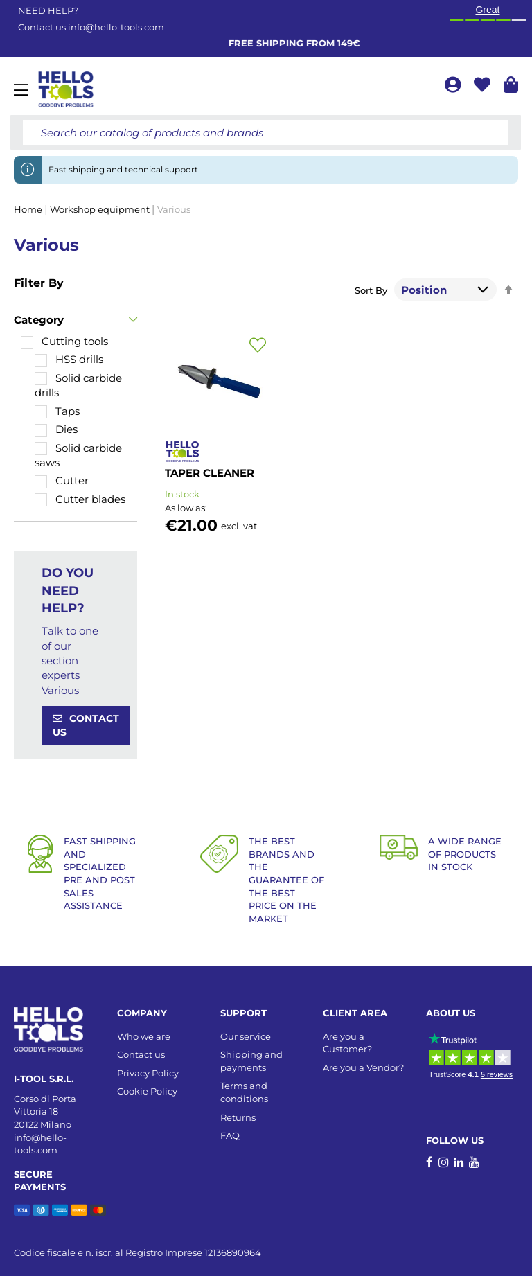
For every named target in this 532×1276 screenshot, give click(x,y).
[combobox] (265, 132)
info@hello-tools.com (116, 27)
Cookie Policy (147, 1091)
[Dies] (56, 429)
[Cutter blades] (80, 499)
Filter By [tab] (39, 283)
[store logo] (66, 89)
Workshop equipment (101, 209)
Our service (245, 1036)
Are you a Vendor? (363, 1067)
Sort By (371, 290)
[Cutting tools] (64, 341)
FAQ (230, 1135)
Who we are (143, 1036)
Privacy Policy (148, 1073)
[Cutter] (62, 480)
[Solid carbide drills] (82, 385)
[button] (257, 346)
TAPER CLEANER (209, 472)
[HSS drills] (69, 359)
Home (29, 209)
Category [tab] (39, 319)
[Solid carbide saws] (82, 455)
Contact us (141, 1054)
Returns (238, 1117)
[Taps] (57, 411)
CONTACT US (86, 725)
